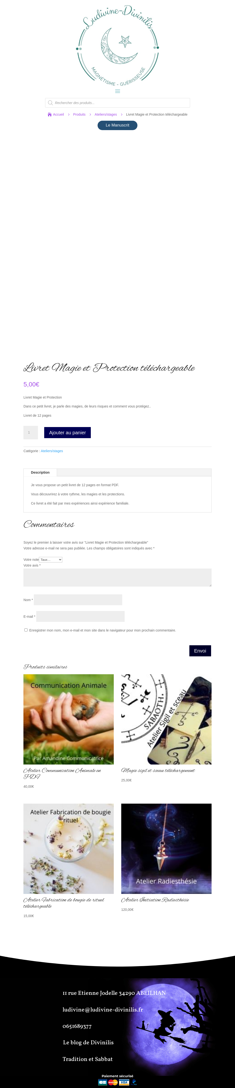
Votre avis (32, 565)
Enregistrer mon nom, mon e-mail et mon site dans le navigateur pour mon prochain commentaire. (102, 630)
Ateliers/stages (106, 114)
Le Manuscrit (117, 125)
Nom (28, 600)
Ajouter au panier (67, 432)
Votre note (31, 560)
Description (40, 472)
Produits (79, 114)
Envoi (200, 650)
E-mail (29, 616)
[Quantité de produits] (30, 432)
